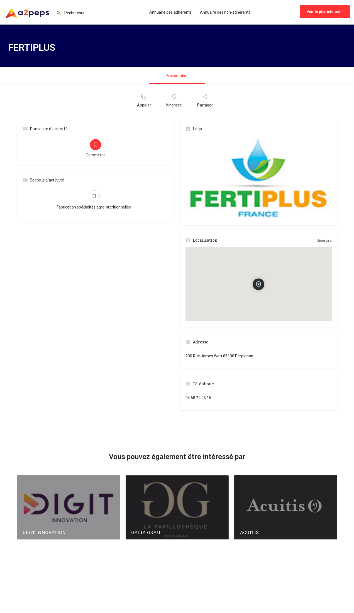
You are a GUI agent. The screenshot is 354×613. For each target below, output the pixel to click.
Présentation (177, 75)
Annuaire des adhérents (170, 12)
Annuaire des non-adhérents (225, 12)
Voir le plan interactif (325, 11)
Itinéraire (324, 240)
